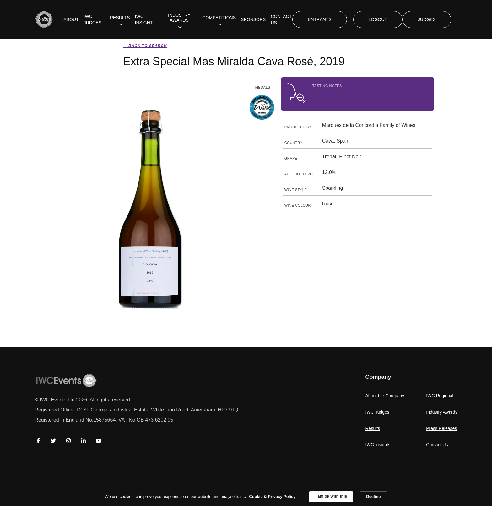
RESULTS (120, 17)
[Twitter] (53, 441)
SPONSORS (253, 19)
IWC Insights (377, 444)
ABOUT (70, 19)
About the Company (384, 395)
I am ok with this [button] (331, 496)
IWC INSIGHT (144, 19)
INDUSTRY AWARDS (179, 18)
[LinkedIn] (83, 441)
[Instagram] (68, 441)
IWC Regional (439, 395)
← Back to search (145, 46)
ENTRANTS (319, 19)
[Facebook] (38, 441)
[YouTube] (98, 441)
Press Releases (441, 428)
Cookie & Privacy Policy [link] (272, 496)
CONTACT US (281, 19)
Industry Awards (441, 412)
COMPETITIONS (219, 17)
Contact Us (437, 444)
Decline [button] (373, 496)
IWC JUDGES (93, 19)
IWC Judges (377, 412)
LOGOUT (378, 19)
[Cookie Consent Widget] (246, 496)
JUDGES (427, 19)
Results (372, 428)
